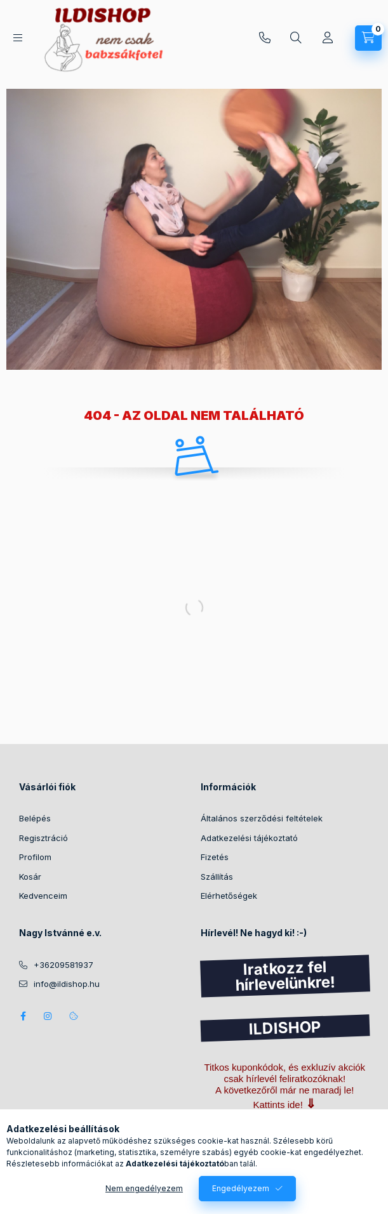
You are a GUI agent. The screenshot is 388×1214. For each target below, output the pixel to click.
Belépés (35, 818)
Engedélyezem (240, 1188)
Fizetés (215, 857)
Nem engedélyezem (144, 1188)
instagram (48, 1016)
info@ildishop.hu (67, 984)
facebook (23, 1016)
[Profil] (327, 38)
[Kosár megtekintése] (368, 38)
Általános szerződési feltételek (262, 818)
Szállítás (217, 876)
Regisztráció (43, 838)
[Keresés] (296, 38)
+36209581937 (265, 38)
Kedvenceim (43, 896)
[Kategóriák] (17, 37)
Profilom (35, 857)
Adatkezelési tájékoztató (249, 838)
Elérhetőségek (229, 896)
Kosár (30, 876)
